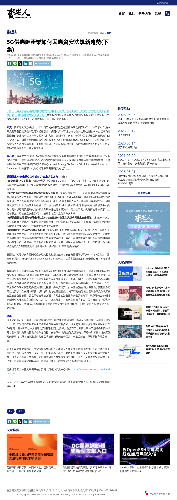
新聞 (121, 13)
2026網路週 (124, 135)
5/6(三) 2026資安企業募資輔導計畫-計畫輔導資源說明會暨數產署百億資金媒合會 (143, 121)
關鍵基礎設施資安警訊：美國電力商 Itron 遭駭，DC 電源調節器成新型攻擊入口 (87, 469)
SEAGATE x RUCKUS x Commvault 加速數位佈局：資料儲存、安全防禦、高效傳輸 (144, 161)
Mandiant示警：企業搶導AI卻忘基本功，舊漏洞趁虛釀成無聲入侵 (144, 469)
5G (10, 411)
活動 (158, 13)
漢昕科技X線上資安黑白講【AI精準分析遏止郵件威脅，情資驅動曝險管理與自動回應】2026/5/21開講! (143, 179)
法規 (20, 411)
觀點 (131, 13)
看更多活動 (144, 193)
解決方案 (144, 13)
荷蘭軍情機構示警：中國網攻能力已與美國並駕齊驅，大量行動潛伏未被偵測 (31, 469)
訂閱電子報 (162, 3)
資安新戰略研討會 (127, 147)
